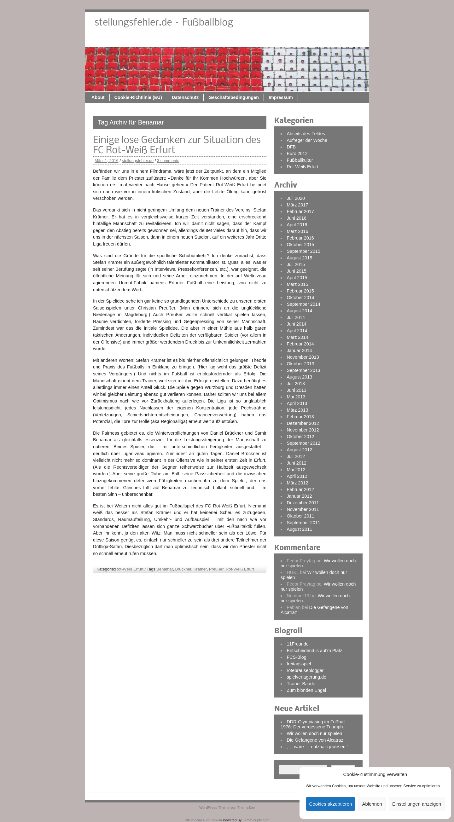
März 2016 (297, 231)
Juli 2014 (296, 317)
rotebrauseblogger (305, 670)
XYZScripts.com (256, 820)
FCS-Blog (296, 657)
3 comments (168, 160)
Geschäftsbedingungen (296, 40)
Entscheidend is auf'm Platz (314, 650)
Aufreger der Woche (307, 140)
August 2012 (299, 449)
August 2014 (299, 310)
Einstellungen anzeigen (416, 804)
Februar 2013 (300, 416)
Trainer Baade (301, 683)
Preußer (216, 569)
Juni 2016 (296, 218)
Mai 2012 (296, 469)
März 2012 (297, 482)
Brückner (183, 569)
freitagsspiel (299, 663)
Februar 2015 (300, 290)
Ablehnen (372, 804)
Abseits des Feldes (306, 133)
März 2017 (297, 204)
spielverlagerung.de (306, 677)
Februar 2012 (300, 489)
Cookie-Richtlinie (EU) (201, 40)
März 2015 (297, 284)
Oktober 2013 (300, 363)
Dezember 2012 (303, 423)
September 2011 (303, 522)
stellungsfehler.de (138, 160)
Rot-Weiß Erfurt (129, 569)
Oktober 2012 (300, 436)
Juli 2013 (296, 383)
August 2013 (299, 376)
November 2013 (303, 357)
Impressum (344, 40)
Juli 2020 (296, 198)
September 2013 (303, 370)
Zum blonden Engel (306, 690)
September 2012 (303, 443)
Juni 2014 (296, 324)
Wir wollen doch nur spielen (314, 733)
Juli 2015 (296, 264)
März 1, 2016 (107, 160)
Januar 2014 (299, 350)
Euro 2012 (297, 153)
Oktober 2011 (300, 515)
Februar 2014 (300, 343)
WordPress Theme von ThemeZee (227, 807)
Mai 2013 (296, 396)
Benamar (164, 569)
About (161, 40)
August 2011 (299, 529)
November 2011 (303, 509)
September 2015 (303, 251)
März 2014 (297, 337)
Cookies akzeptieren (330, 804)
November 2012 (303, 429)
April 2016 (297, 224)
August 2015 (299, 257)
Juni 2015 (296, 271)
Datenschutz (248, 40)
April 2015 (297, 277)
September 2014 (303, 304)
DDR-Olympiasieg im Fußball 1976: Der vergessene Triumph (313, 724)
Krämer (200, 569)
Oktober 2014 (300, 297)
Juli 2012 (296, 456)
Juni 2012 (296, 463)
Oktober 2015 (300, 244)
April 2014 (297, 330)
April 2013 (297, 403)
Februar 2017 (300, 211)
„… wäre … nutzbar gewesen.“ (317, 746)
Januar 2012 (299, 496)
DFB (291, 146)
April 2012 (297, 476)
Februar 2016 (300, 237)
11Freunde (298, 643)
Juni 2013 (296, 390)
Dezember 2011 (303, 502)
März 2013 (297, 410)
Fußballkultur (300, 160)
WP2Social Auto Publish (203, 820)
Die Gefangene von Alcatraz (315, 740)
